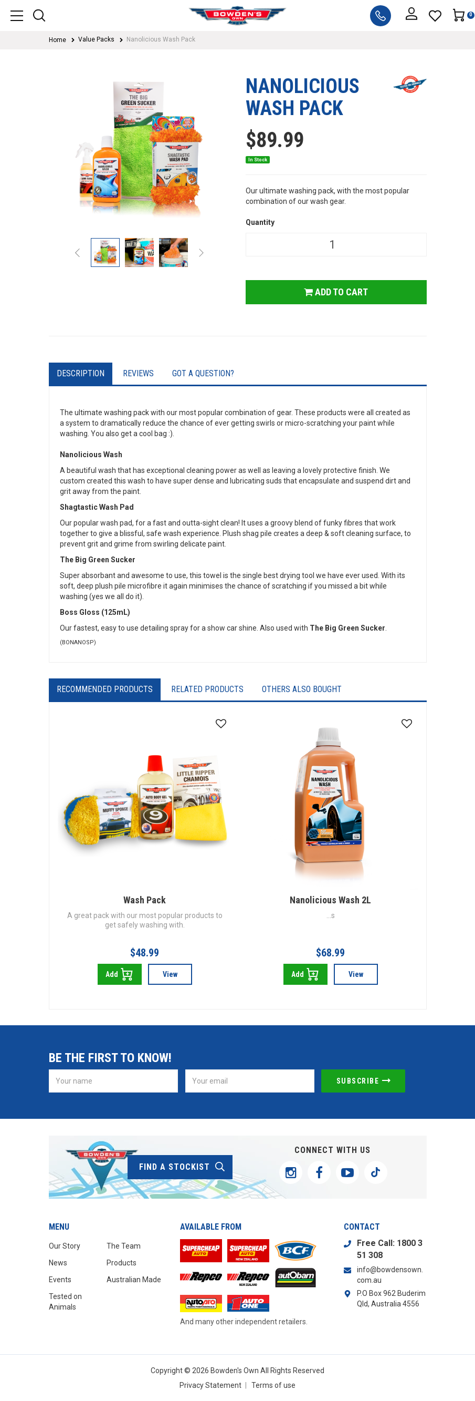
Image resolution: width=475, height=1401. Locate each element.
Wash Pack (144, 899)
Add (119, 974)
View (170, 974)
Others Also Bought (302, 689)
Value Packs (96, 39)
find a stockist (182, 1167)
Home (57, 40)
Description (80, 373)
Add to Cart (336, 291)
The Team (124, 1246)
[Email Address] (249, 1081)
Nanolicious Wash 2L (330, 899)
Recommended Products (105, 689)
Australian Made (134, 1279)
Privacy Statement (210, 1385)
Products (121, 1263)
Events (60, 1279)
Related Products (207, 689)
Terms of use (273, 1385)
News (58, 1263)
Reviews (138, 373)
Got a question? (203, 373)
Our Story (64, 1246)
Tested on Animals (65, 1301)
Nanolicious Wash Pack (160, 39)
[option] (139, 153)
